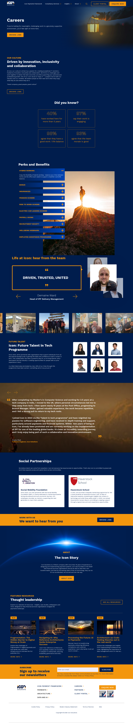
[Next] (16, 392)
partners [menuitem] (78, 690)
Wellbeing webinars (29, 230)
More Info (16, 657)
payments (42, 690)
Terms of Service (88, 707)
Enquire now (118, 4)
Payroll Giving (26, 217)
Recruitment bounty (29, 224)
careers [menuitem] (78, 686)
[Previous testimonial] (18, 296)
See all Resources (111, 602)
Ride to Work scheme (29, 204)
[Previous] (9, 392)
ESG (100, 707)
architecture (44, 693)
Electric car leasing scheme (33, 211)
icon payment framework (50, 686)
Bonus (22, 185)
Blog (13, 618)
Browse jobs (15, 35)
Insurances (24, 191)
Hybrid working (27, 171)
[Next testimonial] (75, 296)
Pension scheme (27, 198)
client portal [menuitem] (81, 693)
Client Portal (99, 4)
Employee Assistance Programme (35, 237)
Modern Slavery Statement (68, 707)
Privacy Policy (49, 707)
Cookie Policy (35, 707)
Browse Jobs (105, 520)
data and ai (43, 697)
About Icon (66, 578)
